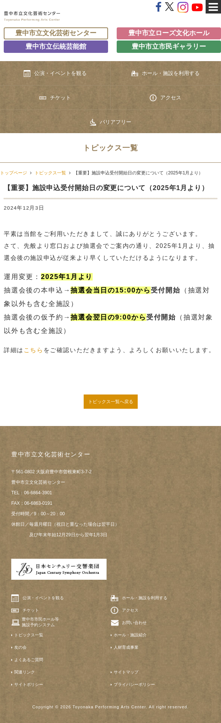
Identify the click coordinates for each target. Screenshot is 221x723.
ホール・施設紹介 (130, 635)
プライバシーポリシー (134, 684)
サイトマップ (126, 672)
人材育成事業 (126, 647)
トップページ (13, 173)
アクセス (165, 97)
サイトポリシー (28, 684)
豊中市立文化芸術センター (55, 33)
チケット (55, 97)
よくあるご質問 (28, 659)
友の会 (20, 647)
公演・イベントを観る (55, 73)
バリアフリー (110, 122)
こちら (34, 350)
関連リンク (24, 672)
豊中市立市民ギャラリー (169, 46)
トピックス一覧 (50, 173)
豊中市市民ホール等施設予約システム (40, 622)
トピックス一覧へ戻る (110, 401)
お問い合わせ (134, 622)
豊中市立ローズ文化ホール (168, 33)
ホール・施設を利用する (165, 73)
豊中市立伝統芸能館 (56, 46)
